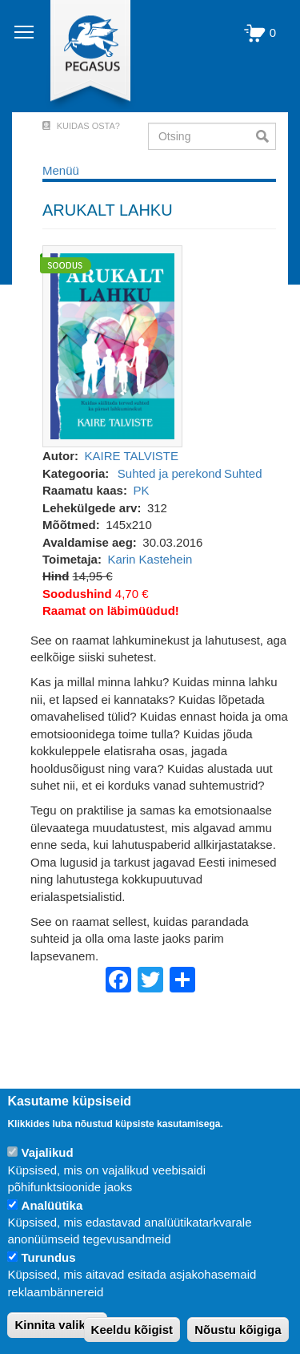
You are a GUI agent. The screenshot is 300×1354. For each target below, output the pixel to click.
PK (141, 490)
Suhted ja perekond (170, 473)
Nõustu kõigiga (237, 1329)
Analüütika (52, 1205)
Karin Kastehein (149, 559)
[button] (112, 345)
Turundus (49, 1257)
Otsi (266, 136)
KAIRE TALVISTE (132, 456)
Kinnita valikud (57, 1325)
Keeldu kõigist (132, 1329)
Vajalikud (48, 1152)
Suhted (243, 473)
